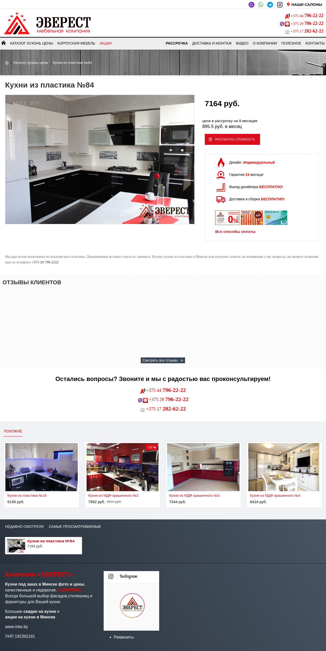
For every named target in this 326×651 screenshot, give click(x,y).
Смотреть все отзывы (160, 360)
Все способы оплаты (235, 233)
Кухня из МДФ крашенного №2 (113, 495)
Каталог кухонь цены (30, 63)
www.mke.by (16, 627)
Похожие (13, 431)
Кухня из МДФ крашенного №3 (194, 495)
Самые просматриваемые (75, 527)
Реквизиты (124, 637)
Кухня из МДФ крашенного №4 (275, 495)
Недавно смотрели (24, 527)
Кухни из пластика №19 (26, 495)
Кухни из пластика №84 (51, 541)
